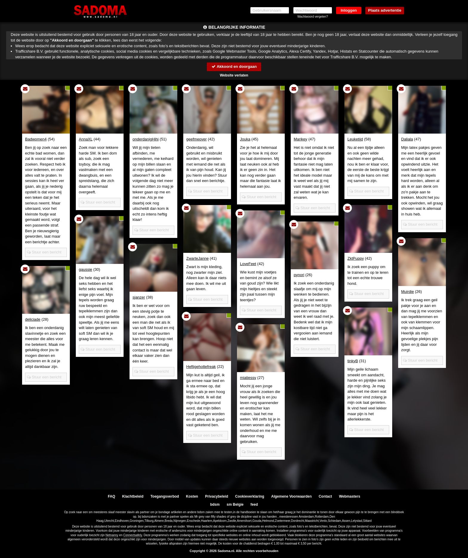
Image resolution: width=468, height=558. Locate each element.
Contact (325, 496)
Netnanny (112, 535)
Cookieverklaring (249, 496)
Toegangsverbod (164, 496)
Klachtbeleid (132, 496)
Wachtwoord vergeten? (312, 16)
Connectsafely (132, 535)
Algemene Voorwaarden (291, 496)
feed (254, 504)
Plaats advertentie (384, 10)
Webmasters (349, 496)
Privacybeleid (216, 496)
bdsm (215, 504)
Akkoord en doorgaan (234, 66)
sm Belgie (235, 504)
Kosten (192, 496)
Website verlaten (234, 75)
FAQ (111, 496)
